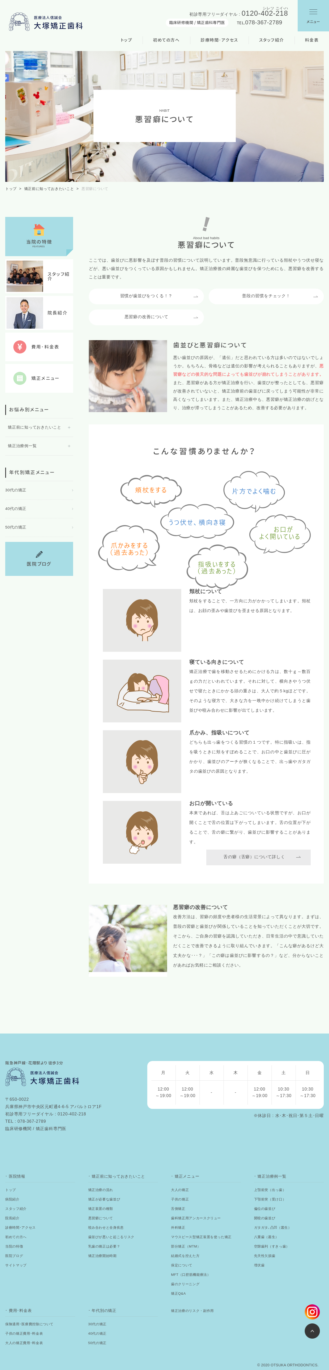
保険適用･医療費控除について (29, 1324)
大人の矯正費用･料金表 (24, 1343)
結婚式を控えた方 (185, 1256)
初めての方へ (166, 40)
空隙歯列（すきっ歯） (272, 1246)
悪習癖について (100, 1218)
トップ (126, 40)
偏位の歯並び (264, 1209)
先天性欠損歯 (264, 1256)
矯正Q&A (178, 1293)
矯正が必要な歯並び (104, 1199)
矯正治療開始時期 (102, 1256)
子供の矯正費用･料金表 (24, 1333)
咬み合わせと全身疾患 (106, 1227)
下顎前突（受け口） (270, 1199)
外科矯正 (178, 1227)
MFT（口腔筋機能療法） (191, 1275)
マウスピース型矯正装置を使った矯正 (201, 1237)
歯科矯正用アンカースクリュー (196, 1218)
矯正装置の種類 (100, 1209)
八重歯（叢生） (266, 1237)
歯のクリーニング (185, 1284)
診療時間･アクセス (219, 40)
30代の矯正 (15, 490)
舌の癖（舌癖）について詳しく (254, 857)
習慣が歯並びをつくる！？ (146, 296)
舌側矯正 (178, 1209)
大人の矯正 (180, 1190)
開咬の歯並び (264, 1218)
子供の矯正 (180, 1199)
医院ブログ (14, 1256)
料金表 (312, 40)
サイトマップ (16, 1265)
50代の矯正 (15, 527)
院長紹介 (12, 1218)
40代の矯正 (15, 508)
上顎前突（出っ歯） (270, 1190)
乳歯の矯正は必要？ (104, 1246)
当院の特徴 (14, 1246)
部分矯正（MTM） (186, 1246)
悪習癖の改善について (146, 317)
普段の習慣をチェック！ (266, 296)
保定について (181, 1265)
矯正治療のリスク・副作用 (192, 1311)
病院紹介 (12, 1199)
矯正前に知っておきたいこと (49, 189)
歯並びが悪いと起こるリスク (111, 1237)
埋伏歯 (259, 1265)
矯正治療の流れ (100, 1190)
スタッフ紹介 (271, 40)
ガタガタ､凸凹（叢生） (273, 1227)
